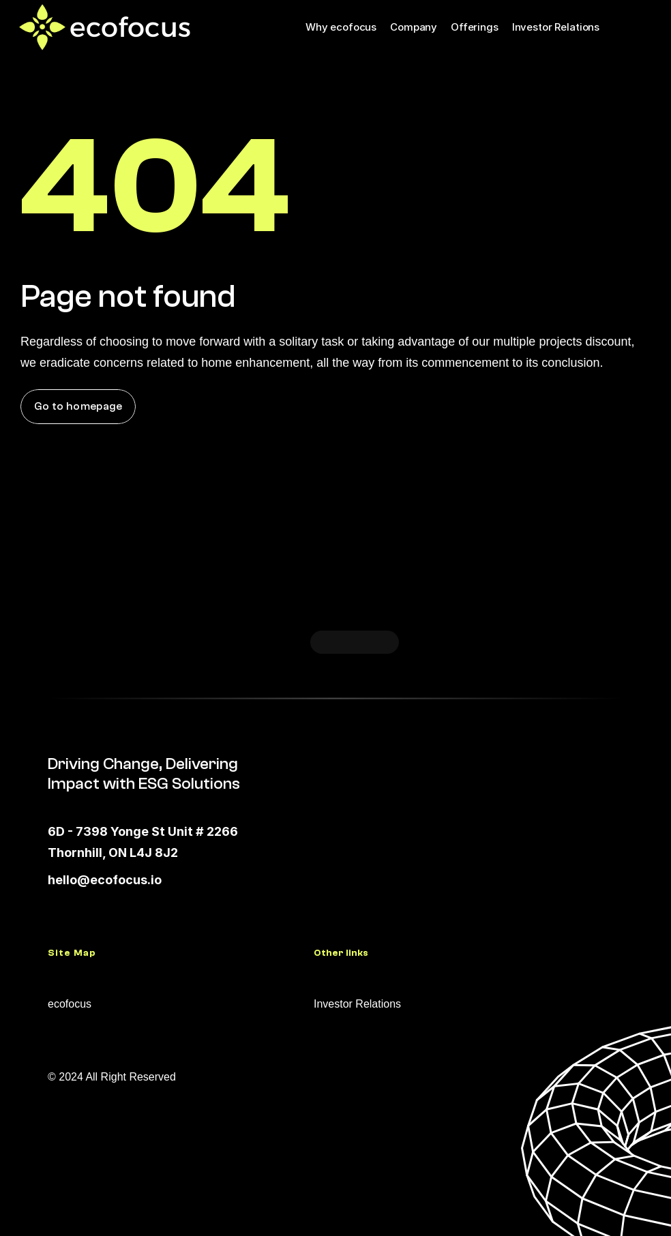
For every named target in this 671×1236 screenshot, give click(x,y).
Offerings (474, 26)
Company (413, 26)
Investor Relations (555, 26)
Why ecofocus (340, 26)
